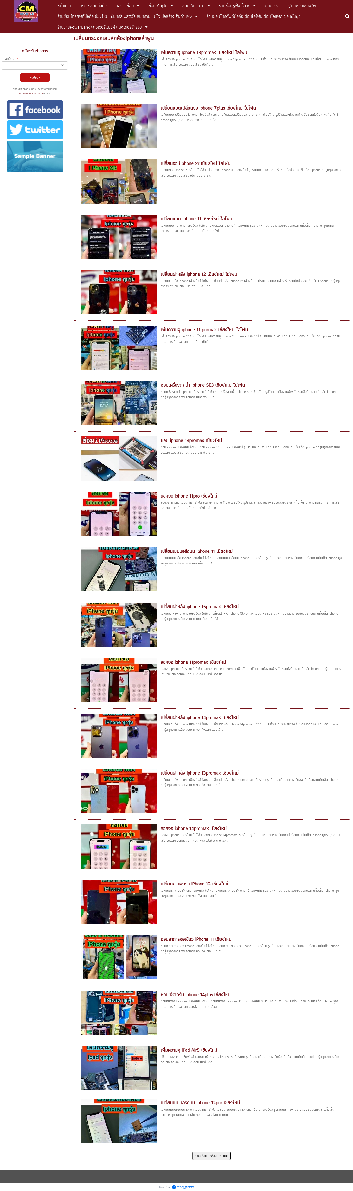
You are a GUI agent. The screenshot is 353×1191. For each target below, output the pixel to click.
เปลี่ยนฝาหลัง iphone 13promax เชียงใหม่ (200, 773)
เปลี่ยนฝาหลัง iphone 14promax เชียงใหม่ (200, 717)
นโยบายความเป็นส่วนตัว (31, 93)
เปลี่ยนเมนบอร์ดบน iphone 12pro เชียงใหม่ (200, 1103)
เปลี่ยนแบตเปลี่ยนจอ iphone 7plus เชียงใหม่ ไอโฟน (208, 108)
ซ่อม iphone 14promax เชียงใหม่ (191, 440)
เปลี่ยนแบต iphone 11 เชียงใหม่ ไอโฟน (196, 219)
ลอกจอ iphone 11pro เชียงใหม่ (189, 496)
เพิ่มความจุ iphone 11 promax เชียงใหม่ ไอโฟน (204, 329)
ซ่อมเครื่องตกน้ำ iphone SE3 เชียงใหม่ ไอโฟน (203, 385)
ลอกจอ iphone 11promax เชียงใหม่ (193, 662)
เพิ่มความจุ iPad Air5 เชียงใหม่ (189, 1050)
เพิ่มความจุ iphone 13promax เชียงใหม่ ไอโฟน (204, 52)
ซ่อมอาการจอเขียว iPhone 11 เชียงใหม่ (196, 939)
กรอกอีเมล (10, 58)
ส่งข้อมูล (34, 77)
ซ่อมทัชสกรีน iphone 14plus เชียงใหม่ (195, 995)
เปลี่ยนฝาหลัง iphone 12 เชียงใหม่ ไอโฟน (199, 274)
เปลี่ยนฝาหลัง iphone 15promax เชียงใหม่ (200, 607)
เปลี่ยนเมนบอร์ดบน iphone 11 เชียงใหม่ (197, 551)
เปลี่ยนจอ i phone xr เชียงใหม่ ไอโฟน (195, 163)
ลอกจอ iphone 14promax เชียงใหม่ (194, 828)
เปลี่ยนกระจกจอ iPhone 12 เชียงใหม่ (194, 884)
